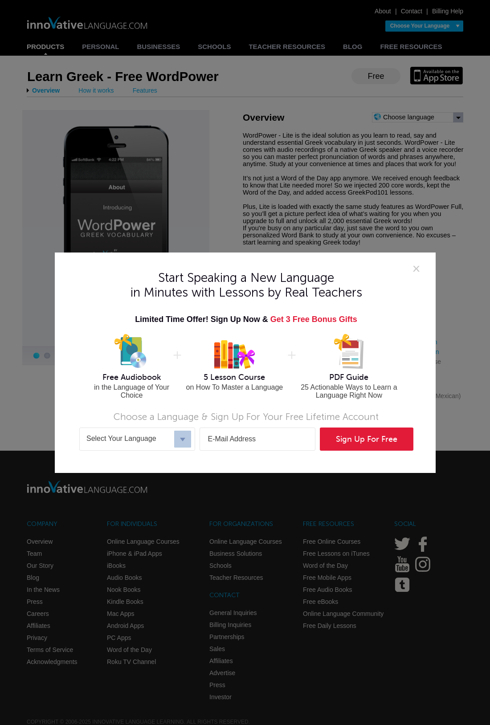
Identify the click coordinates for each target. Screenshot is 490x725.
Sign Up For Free (366, 439)
